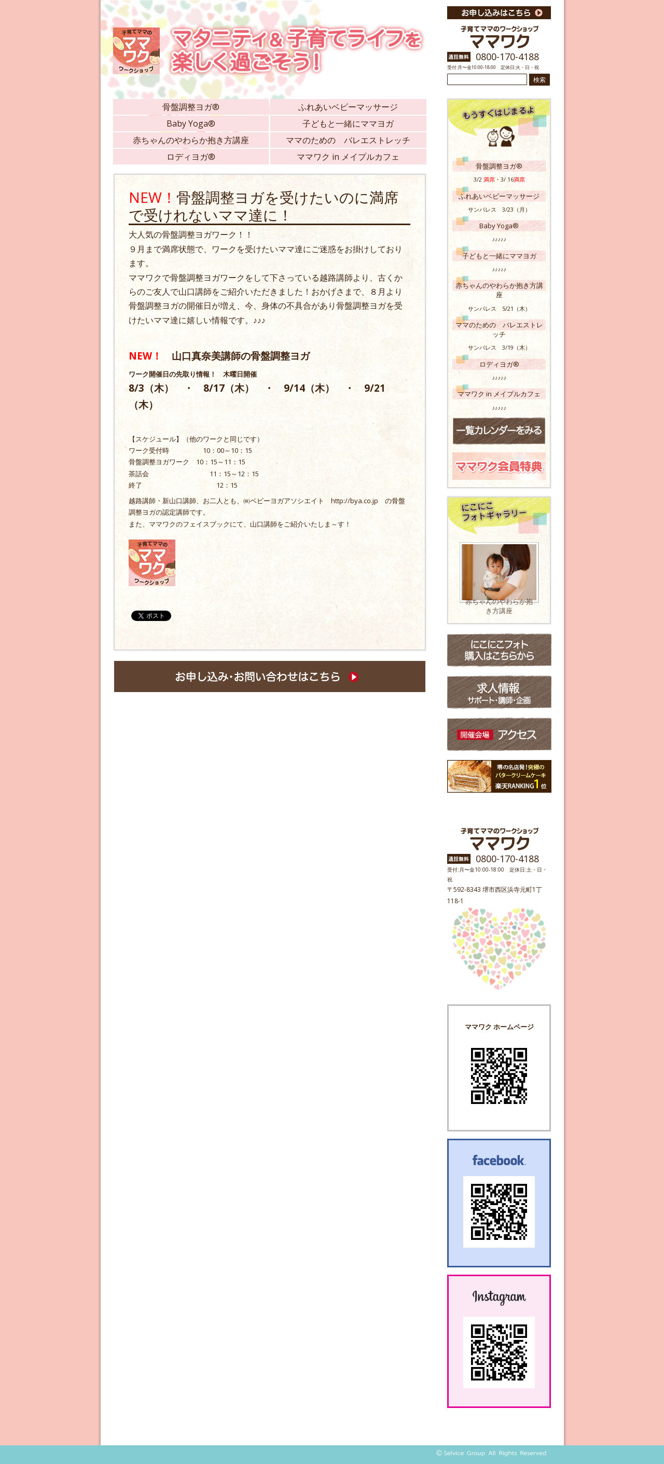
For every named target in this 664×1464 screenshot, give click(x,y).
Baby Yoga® (191, 123)
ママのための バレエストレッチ (348, 140)
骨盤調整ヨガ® (190, 107)
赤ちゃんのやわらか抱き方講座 (191, 140)
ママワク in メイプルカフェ (348, 156)
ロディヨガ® (191, 156)
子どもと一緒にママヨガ (348, 123)
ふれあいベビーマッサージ (348, 107)
